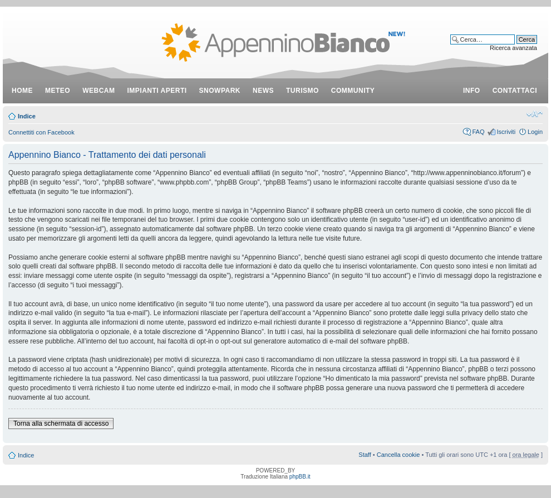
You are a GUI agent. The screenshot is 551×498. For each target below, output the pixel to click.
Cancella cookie (398, 454)
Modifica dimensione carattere (535, 114)
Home (22, 90)
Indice (27, 116)
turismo (302, 90)
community (353, 90)
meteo (57, 90)
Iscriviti (505, 131)
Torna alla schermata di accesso (61, 423)
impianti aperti (157, 90)
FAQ (478, 131)
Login (535, 131)
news (263, 90)
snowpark (219, 90)
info (471, 90)
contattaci (515, 90)
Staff (364, 454)
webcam (98, 90)
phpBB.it (300, 477)
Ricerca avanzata (513, 47)
